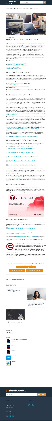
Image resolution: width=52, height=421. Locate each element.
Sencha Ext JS (14, 361)
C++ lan (28, 107)
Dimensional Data (13, 2)
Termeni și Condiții (10, 414)
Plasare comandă (31, 402)
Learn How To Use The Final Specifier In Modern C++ (22, 164)
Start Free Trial (21, 266)
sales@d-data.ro (11, 407)
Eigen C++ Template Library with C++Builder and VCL (13, 291)
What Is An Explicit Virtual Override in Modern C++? (21, 160)
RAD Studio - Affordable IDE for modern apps (19, 339)
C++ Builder (16, 8)
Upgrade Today (31, 266)
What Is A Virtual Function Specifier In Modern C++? (21, 148)
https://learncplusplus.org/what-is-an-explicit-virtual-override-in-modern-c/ (23, 128)
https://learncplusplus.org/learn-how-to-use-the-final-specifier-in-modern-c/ (21, 136)
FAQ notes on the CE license (15, 89)
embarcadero (16, 279)
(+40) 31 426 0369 (10, 402)
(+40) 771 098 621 (11, 404)
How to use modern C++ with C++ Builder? (15, 64)
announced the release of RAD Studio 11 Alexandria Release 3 (28, 236)
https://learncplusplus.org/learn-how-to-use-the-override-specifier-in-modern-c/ (22, 123)
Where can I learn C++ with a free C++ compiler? (18, 63)
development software (32, 43)
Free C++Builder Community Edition (34, 270)
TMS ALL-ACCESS (14, 355)
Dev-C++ (13, 87)
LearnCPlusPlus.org (38, 45)
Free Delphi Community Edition (17, 270)
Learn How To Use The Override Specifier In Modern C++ (23, 156)
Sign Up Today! (41, 394)
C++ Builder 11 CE (18, 83)
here (15, 255)
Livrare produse (30, 404)
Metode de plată (31, 405)
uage (31, 107)
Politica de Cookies (10, 416)
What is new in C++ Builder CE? (13, 67)
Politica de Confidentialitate (12, 413)
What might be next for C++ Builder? (14, 68)
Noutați (11, 8)
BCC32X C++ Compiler (25, 86)
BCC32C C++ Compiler (14, 86)
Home (7, 8)
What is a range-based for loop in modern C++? (20, 152)
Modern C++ (21, 279)
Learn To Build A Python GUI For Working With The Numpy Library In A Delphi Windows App (36, 304)
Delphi (13, 344)
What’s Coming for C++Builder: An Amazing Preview (21, 228)
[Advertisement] (26, 376)
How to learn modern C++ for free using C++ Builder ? (17, 65)
